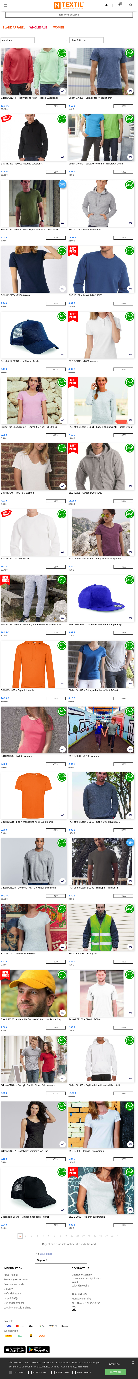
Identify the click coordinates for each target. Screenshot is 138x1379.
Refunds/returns (13, 1293)
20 (77, 1236)
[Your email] (61, 1254)
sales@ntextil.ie (80, 1285)
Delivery (8, 1288)
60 (101, 1236)
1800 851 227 (79, 1293)
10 (72, 1236)
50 (95, 1236)
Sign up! (42, 1260)
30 (83, 1236)
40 (89, 1236)
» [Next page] (118, 1236)
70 (106, 1236)
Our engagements (14, 1302)
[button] (106, 5)
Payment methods (14, 1284)
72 (112, 1236)
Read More (82, 1366)
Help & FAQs (11, 1298)
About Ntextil (11, 1274)
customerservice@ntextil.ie (87, 1278)
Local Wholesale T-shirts (17, 1307)
